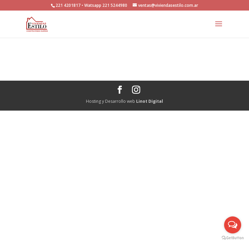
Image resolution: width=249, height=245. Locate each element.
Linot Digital (149, 101)
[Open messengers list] (232, 224)
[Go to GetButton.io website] (233, 238)
